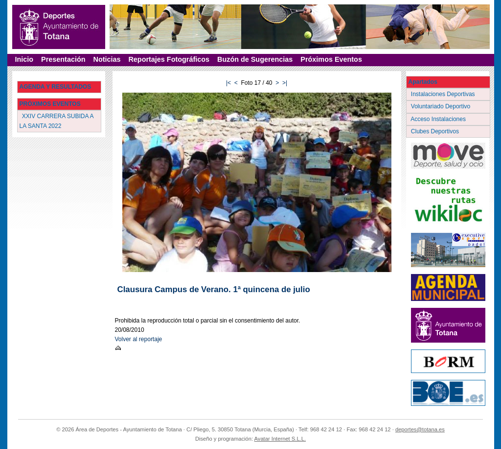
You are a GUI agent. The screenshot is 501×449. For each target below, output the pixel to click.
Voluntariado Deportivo (442, 106)
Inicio (24, 59)
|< (228, 82)
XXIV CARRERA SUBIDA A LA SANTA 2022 (57, 121)
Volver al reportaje (138, 339)
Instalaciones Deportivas (444, 94)
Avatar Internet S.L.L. (280, 439)
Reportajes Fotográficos (168, 59)
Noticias (106, 59)
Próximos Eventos (331, 59)
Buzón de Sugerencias (255, 59)
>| (284, 82)
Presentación (63, 59)
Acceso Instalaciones (439, 119)
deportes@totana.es (420, 429)
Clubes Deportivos (436, 131)
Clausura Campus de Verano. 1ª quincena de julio (213, 289)
